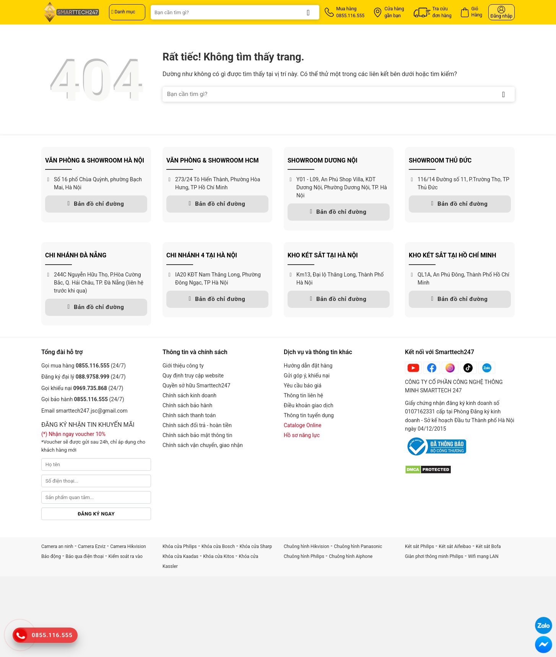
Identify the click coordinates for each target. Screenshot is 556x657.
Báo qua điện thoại (85, 556)
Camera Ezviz (92, 546)
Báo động (51, 556)
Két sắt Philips (419, 546)
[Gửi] (308, 12)
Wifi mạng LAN (483, 556)
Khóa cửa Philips (180, 546)
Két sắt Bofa (488, 546)
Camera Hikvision (128, 546)
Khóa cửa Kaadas (180, 556)
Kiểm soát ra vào (126, 556)
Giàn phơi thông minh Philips (434, 556)
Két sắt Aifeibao (455, 546)
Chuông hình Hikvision (306, 546)
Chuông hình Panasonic (358, 546)
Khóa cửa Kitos (218, 556)
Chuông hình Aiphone (350, 556)
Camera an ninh (57, 546)
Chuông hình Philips (304, 556)
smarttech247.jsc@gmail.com (91, 411)
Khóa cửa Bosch (218, 546)
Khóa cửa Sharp (255, 546)
